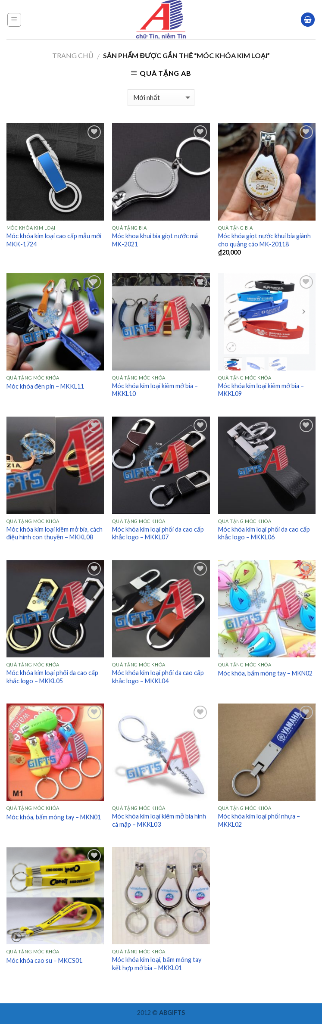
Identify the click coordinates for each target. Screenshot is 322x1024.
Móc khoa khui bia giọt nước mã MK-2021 (155, 240)
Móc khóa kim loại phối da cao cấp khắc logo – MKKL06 (264, 533)
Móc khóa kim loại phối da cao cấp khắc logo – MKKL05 (52, 677)
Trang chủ (73, 55)
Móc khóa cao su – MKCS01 (44, 960)
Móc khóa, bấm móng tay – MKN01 (53, 817)
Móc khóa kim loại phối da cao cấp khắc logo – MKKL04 (158, 677)
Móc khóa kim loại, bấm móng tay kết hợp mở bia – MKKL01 (156, 963)
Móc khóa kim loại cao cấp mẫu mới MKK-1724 (53, 240)
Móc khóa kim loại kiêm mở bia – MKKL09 (261, 390)
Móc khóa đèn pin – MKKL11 (45, 386)
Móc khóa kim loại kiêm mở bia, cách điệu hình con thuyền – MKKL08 (54, 533)
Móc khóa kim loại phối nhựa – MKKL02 (259, 820)
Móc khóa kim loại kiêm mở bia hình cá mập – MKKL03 (159, 820)
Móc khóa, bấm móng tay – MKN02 (265, 673)
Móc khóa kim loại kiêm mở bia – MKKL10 (155, 390)
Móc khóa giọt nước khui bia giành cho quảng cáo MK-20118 (264, 240)
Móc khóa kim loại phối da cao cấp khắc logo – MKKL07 (158, 533)
